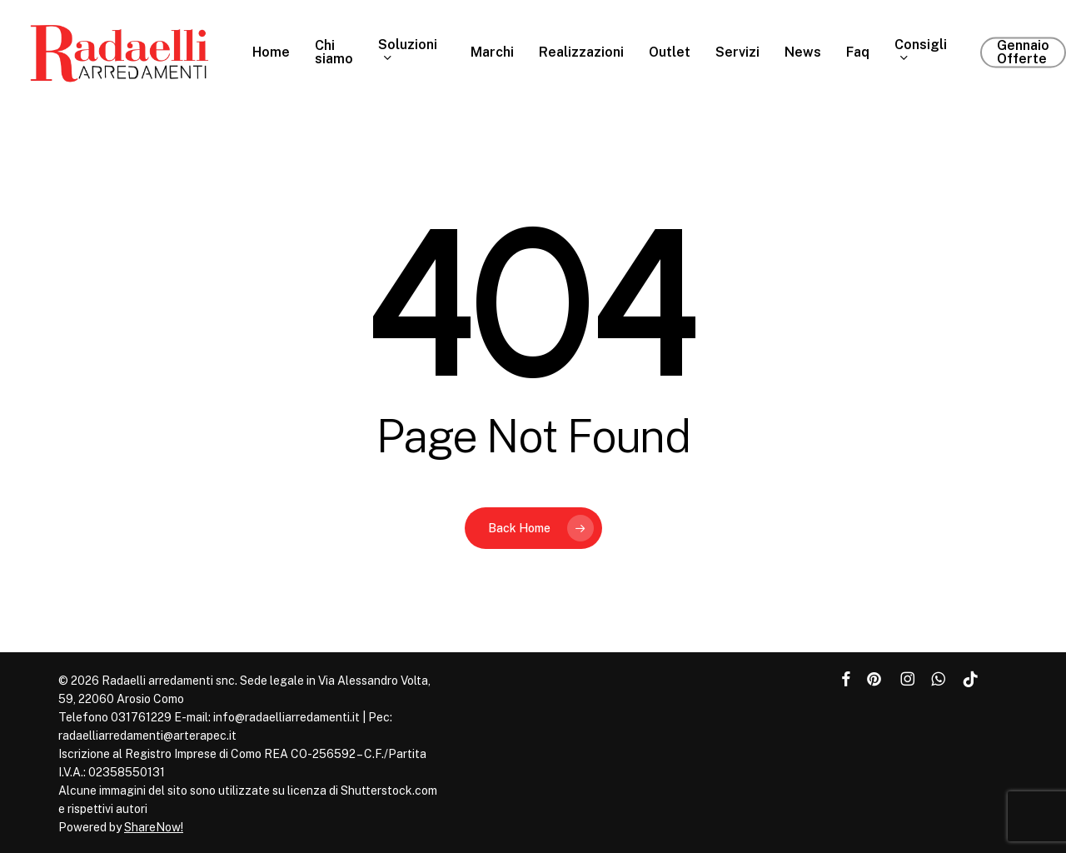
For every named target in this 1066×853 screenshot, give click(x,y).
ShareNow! (153, 827)
